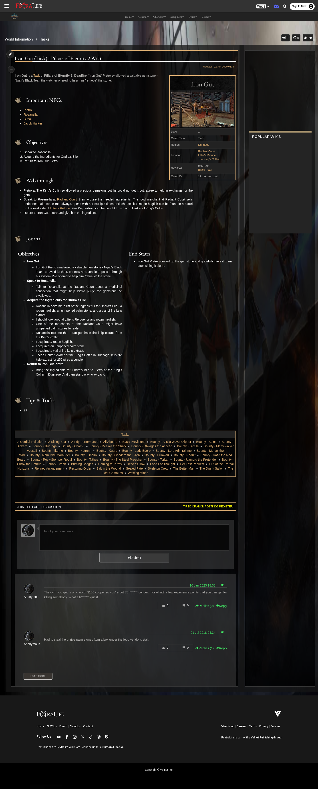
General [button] (143, 16)
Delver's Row (172, 468)
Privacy (263, 730)
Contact (88, 730)
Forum (63, 730)
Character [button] (159, 16)
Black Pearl (203, 169)
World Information (19, 39)
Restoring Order (124, 473)
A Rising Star (58, 446)
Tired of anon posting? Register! (206, 511)
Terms (253, 730)
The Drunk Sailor (102, 477)
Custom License (113, 751)
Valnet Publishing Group (266, 742)
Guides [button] (206, 16)
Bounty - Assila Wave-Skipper (171, 446)
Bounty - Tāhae (106, 464)
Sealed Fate (177, 473)
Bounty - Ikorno (63, 455)
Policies (275, 730)
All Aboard (111, 446)
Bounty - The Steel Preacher (141, 464)
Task (38, 75)
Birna (28, 119)
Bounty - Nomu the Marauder (56, 459)
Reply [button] (219, 610)
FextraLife (227, 742)
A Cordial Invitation (31, 446)
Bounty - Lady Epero (148, 455)
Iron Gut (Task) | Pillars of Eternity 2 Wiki (59, 58)
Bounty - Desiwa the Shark (117, 450)
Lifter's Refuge (205, 155)
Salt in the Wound (152, 473)
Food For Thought (198, 468)
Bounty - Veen (92, 468)
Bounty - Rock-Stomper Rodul (70, 464)
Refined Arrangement (93, 473)
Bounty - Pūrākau (163, 459)
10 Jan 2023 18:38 (201, 590)
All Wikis (51, 730)
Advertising (227, 730)
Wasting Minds (160, 477)
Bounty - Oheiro (92, 459)
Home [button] (129, 16)
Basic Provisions (134, 446)
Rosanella (32, 114)
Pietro (29, 110)
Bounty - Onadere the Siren (126, 459)
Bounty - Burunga (54, 450)
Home (40, 730)
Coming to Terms (146, 468)
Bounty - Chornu (83, 450)
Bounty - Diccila (198, 450)
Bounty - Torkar (176, 464)
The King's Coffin (206, 159)
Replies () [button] (203, 610)
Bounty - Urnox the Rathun (59, 468)
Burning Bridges (118, 468)
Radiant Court (204, 151)
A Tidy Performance (85, 446)
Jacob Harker (34, 123)
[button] (263, 6)
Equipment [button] (177, 16)
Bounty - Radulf (190, 459)
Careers (242, 730)
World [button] (193, 16)
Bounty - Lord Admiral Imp (185, 455)
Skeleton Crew (201, 473)
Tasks (44, 39)
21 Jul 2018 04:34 (201, 637)
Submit (134, 562)
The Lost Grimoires (132, 477)
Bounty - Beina (207, 446)
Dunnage (201, 144)
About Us (75, 730)
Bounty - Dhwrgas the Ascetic (161, 450)
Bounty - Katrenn (91, 455)
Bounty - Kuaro (118, 455)
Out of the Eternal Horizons (54, 473)
